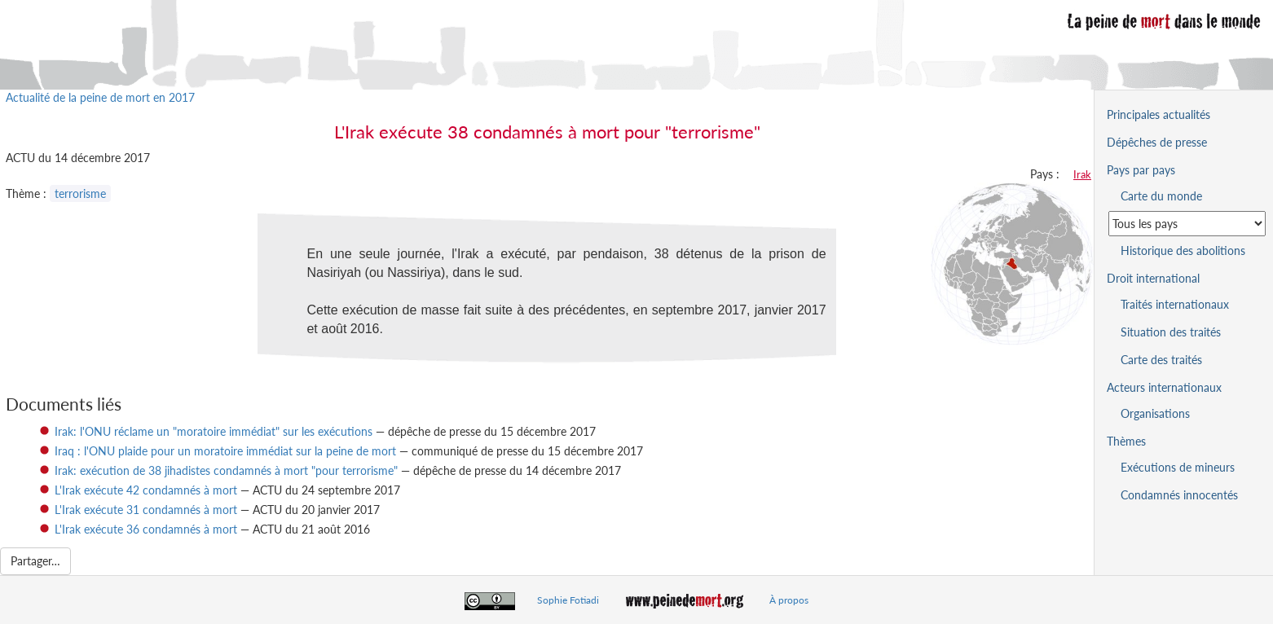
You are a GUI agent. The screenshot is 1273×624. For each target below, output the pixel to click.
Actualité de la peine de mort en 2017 (100, 97)
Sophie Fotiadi (568, 600)
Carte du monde (1161, 196)
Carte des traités (1161, 360)
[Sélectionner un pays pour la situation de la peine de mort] (1187, 223)
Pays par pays (1141, 170)
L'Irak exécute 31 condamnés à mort (146, 509)
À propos (788, 600)
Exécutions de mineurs (1178, 467)
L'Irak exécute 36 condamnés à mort (146, 529)
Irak (1082, 174)
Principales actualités (1158, 114)
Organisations (1155, 413)
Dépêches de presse (1157, 142)
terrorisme (80, 193)
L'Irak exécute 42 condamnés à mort (146, 490)
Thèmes (1126, 441)
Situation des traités (1171, 332)
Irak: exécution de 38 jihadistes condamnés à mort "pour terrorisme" (226, 470)
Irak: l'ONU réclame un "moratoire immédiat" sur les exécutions (213, 431)
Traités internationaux (1175, 304)
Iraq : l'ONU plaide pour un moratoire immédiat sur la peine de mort (225, 451)
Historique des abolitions (1183, 250)
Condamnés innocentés (1179, 495)
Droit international (1153, 278)
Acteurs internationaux (1164, 387)
